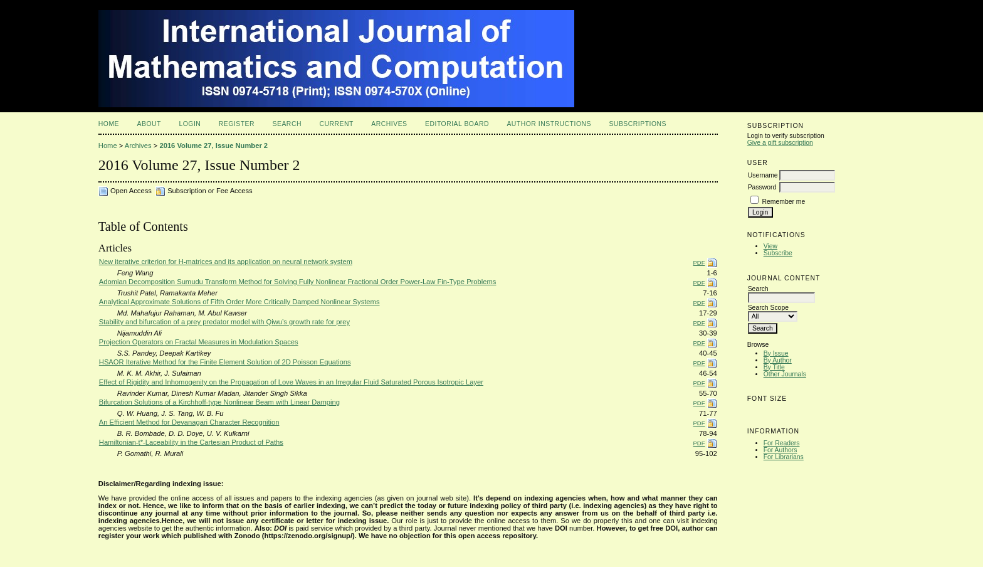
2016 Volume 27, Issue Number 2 (213, 145)
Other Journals (785, 374)
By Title (774, 367)
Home (108, 123)
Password (762, 187)
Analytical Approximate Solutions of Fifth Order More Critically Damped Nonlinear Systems (239, 301)
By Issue (776, 353)
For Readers (782, 443)
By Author (778, 360)
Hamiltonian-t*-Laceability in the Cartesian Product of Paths (191, 442)
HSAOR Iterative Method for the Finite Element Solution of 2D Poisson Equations (225, 362)
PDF (699, 262)
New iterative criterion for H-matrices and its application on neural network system (225, 261)
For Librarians (784, 456)
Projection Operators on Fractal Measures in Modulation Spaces (198, 342)
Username (763, 175)
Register (237, 123)
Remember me (784, 201)
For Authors (780, 450)
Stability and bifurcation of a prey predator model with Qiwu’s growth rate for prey (224, 322)
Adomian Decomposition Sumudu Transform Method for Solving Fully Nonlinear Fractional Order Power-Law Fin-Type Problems (298, 281)
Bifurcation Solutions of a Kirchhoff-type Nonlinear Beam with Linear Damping (219, 402)
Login (190, 123)
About (149, 123)
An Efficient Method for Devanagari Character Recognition (189, 422)
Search (287, 123)
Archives (389, 123)
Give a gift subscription (780, 142)
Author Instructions (549, 123)
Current (336, 123)
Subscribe (778, 253)
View (770, 246)
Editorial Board (457, 123)
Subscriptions (637, 123)
